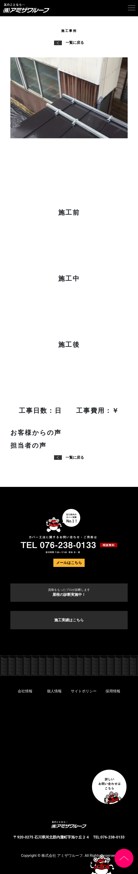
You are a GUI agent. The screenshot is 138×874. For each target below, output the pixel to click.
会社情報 (25, 691)
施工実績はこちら (69, 620)
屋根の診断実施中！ (69, 592)
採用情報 (113, 691)
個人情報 (54, 691)
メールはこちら (69, 562)
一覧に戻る (69, 42)
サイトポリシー (84, 691)
